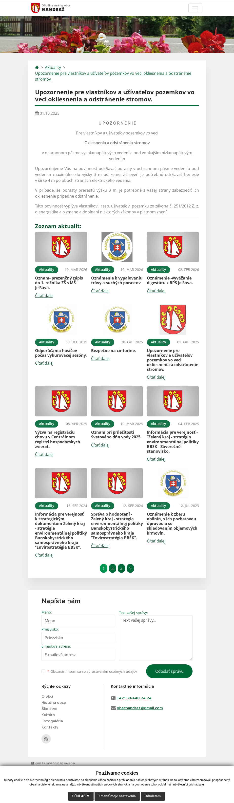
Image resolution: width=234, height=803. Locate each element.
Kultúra (48, 715)
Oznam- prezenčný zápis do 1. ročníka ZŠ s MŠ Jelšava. (59, 282)
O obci (47, 696)
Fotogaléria (52, 721)
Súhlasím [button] (81, 796)
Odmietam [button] (153, 796)
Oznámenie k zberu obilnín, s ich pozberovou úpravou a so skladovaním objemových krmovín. (172, 523)
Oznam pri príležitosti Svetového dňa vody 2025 (115, 435)
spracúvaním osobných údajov (112, 671)
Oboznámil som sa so (92, 671)
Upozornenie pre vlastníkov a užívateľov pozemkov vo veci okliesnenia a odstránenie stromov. (113, 76)
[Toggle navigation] (195, 8)
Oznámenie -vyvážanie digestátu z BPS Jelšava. (170, 280)
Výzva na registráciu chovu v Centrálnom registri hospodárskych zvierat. (57, 439)
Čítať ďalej (44, 295)
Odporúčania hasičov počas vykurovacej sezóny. (61, 353)
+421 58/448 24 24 (134, 698)
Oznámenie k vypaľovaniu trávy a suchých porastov (117, 280)
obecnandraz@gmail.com (140, 708)
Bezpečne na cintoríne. (113, 350)
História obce (53, 703)
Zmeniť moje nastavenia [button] (117, 796)
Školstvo (49, 709)
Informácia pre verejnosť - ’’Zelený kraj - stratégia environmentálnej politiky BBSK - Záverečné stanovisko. (173, 442)
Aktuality (53, 67)
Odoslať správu (169, 671)
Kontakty (49, 727)
